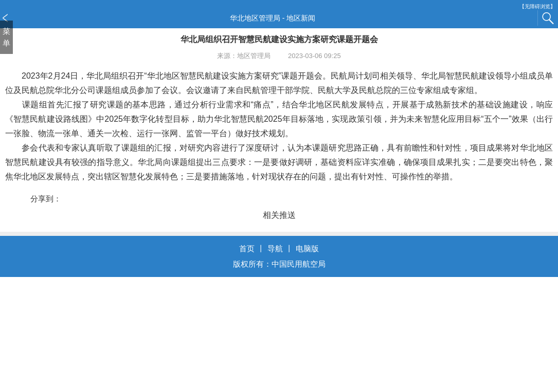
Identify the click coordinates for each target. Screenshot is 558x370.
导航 (275, 248)
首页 (247, 248)
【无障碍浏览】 (537, 6)
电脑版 (307, 248)
